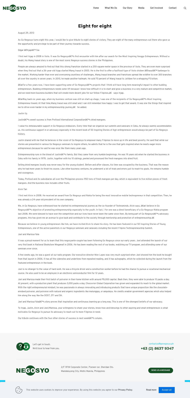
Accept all (167, 390)
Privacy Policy (125, 390)
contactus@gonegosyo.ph (161, 344)
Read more (151, 390)
